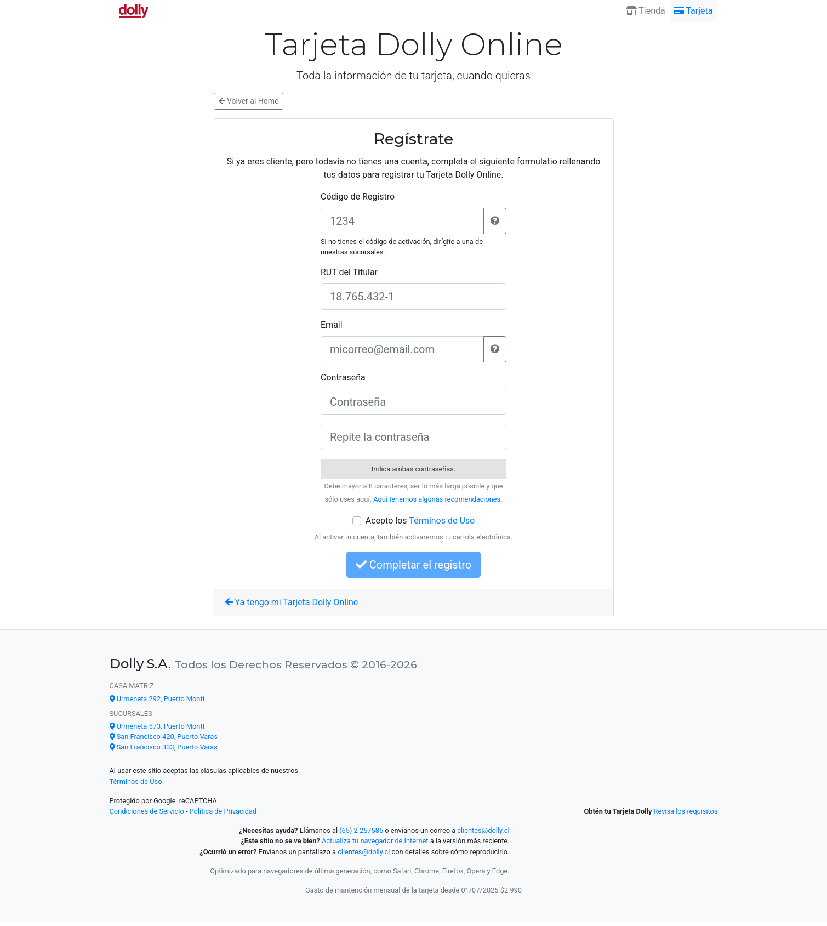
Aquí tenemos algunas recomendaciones (436, 499)
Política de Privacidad (223, 811)
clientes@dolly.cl (483, 830)
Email (332, 325)
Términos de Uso (442, 520)
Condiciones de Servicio (147, 811)
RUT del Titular (349, 272)
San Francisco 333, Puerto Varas (164, 747)
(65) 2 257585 (361, 830)
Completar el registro (413, 564)
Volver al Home (249, 100)
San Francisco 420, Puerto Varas (164, 736)
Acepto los (420, 520)
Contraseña (343, 377)
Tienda (645, 10)
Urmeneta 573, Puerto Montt (157, 726)
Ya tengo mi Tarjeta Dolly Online (291, 602)
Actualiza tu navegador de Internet (375, 841)
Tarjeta (693, 10)
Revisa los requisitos (686, 811)
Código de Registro (358, 196)
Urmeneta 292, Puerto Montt (157, 699)
